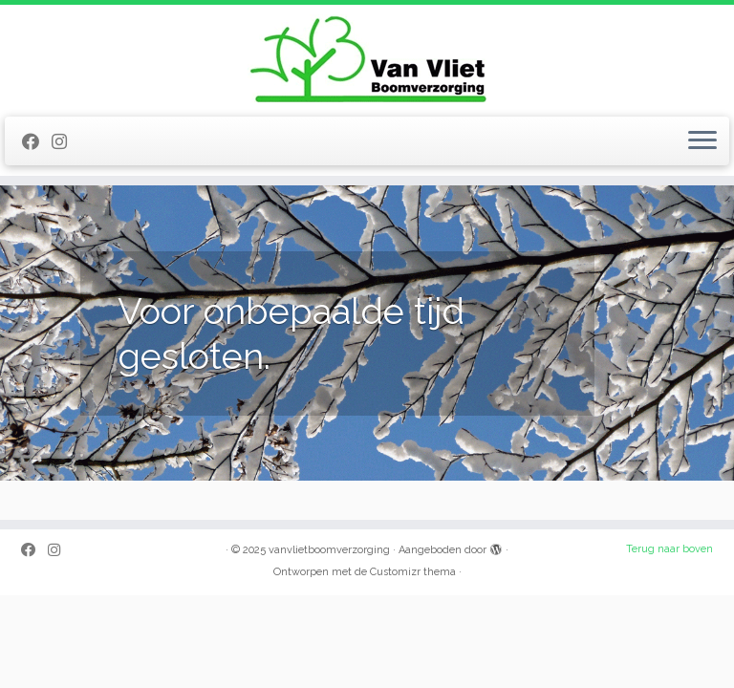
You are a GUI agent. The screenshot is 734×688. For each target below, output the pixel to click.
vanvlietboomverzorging (329, 550)
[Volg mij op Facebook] (37, 142)
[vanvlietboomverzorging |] (367, 58)
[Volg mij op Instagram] (65, 142)
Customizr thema (413, 572)
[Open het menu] (702, 141)
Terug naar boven (669, 549)
